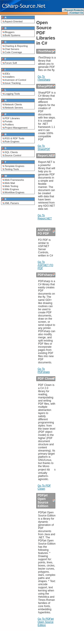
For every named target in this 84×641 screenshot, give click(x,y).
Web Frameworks (14, 180)
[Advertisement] (70, 29)
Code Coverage (13, 52)
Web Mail (10, 183)
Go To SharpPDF (44, 147)
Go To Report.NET (45, 217)
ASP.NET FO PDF (44, 231)
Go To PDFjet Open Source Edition (46, 622)
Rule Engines (12, 141)
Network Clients (13, 104)
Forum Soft (11, 63)
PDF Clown (46, 378)
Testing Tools (12, 169)
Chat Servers (12, 49)
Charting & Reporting (16, 46)
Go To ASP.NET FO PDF (45, 265)
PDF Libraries (12, 118)
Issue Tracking (13, 83)
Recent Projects (74, 10)
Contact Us (76, 12)
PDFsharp (45, 275)
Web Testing (11, 186)
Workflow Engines (14, 192)
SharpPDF (45, 86)
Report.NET (46, 155)
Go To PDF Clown (44, 487)
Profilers (9, 124)
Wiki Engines (12, 189)
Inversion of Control (15, 80)
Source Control (13, 155)
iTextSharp (46, 51)
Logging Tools (12, 93)
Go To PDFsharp (44, 370)
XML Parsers (12, 203)
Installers (10, 76)
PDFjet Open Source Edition (43, 500)
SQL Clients (11, 152)
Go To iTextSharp (44, 78)
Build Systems (12, 35)
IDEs (7, 73)
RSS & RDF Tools (14, 138)
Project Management (16, 127)
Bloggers (9, 32)
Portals (8, 121)
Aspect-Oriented (13, 21)
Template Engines (14, 166)
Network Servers (14, 107)
